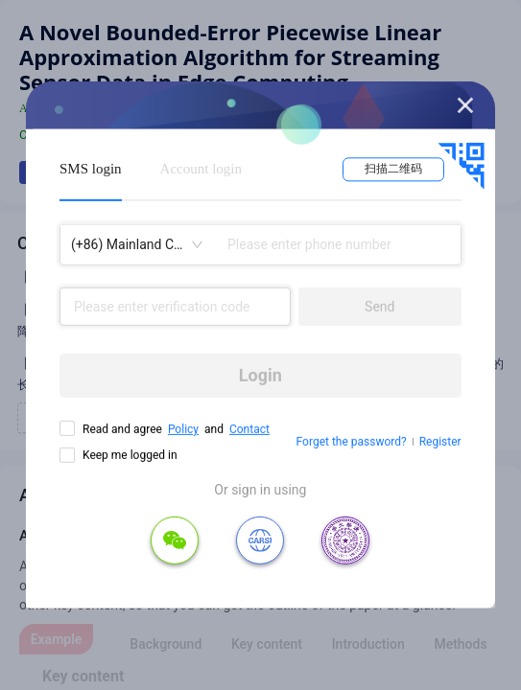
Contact (249, 429)
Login (260, 375)
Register (440, 441)
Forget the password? (351, 441)
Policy (183, 429)
